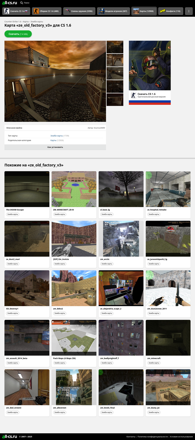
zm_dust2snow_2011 (157, 308)
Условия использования (181, 436)
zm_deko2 (58, 308)
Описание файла (14, 128)
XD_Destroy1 (12, 308)
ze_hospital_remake (157, 209)
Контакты (131, 436)
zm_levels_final (107, 407)
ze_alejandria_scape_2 (110, 308)
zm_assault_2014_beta (16, 358)
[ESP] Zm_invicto (61, 259)
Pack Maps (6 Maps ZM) (64, 358)
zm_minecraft (154, 358)
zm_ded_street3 (13, 407)
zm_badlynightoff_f (109, 358)
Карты (57, 140)
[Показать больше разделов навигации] (189, 11)
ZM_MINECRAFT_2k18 (63, 209)
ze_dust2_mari (13, 259)
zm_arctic (104, 259)
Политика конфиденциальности (153, 436)
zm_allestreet (59, 407)
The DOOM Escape (15, 209)
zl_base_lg (105, 209)
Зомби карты (59, 135)
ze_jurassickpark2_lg (157, 259)
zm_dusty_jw (153, 407)
